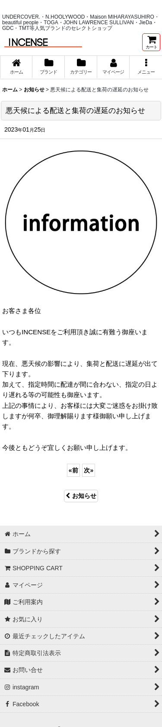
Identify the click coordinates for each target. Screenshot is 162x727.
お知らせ (81, 495)
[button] (146, 67)
